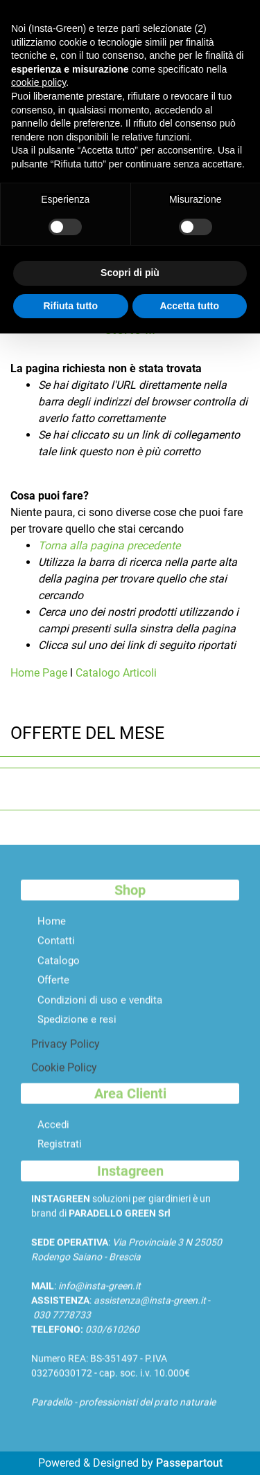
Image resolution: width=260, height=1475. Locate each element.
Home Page (40, 672)
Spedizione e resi (76, 1029)
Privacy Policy (65, 1054)
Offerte (53, 990)
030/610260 (112, 1339)
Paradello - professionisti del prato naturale (123, 1412)
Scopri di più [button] (130, 272)
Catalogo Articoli (116, 672)
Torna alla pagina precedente (109, 545)
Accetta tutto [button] (189, 305)
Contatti (56, 950)
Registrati (59, 1154)
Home (51, 930)
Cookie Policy (64, 1077)
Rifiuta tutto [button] (70, 305)
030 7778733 (62, 1324)
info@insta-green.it (99, 1295)
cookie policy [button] (38, 82)
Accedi (53, 1134)
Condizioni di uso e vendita (99, 1009)
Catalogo (58, 970)
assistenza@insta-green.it (150, 1310)
